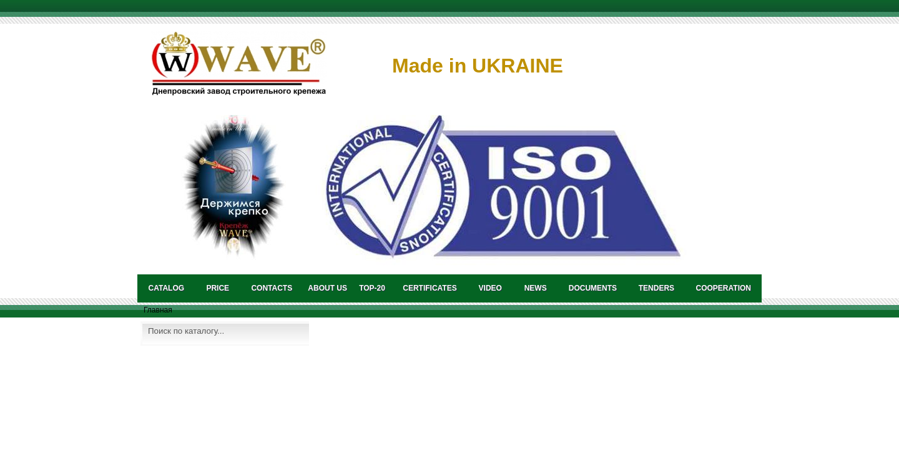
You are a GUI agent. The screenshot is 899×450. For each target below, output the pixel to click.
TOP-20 (372, 288)
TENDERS (656, 288)
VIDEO (490, 288)
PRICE (217, 288)
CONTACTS (271, 288)
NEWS (535, 288)
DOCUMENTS (593, 288)
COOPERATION (723, 288)
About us (327, 288)
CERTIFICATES (429, 288)
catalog (167, 288)
